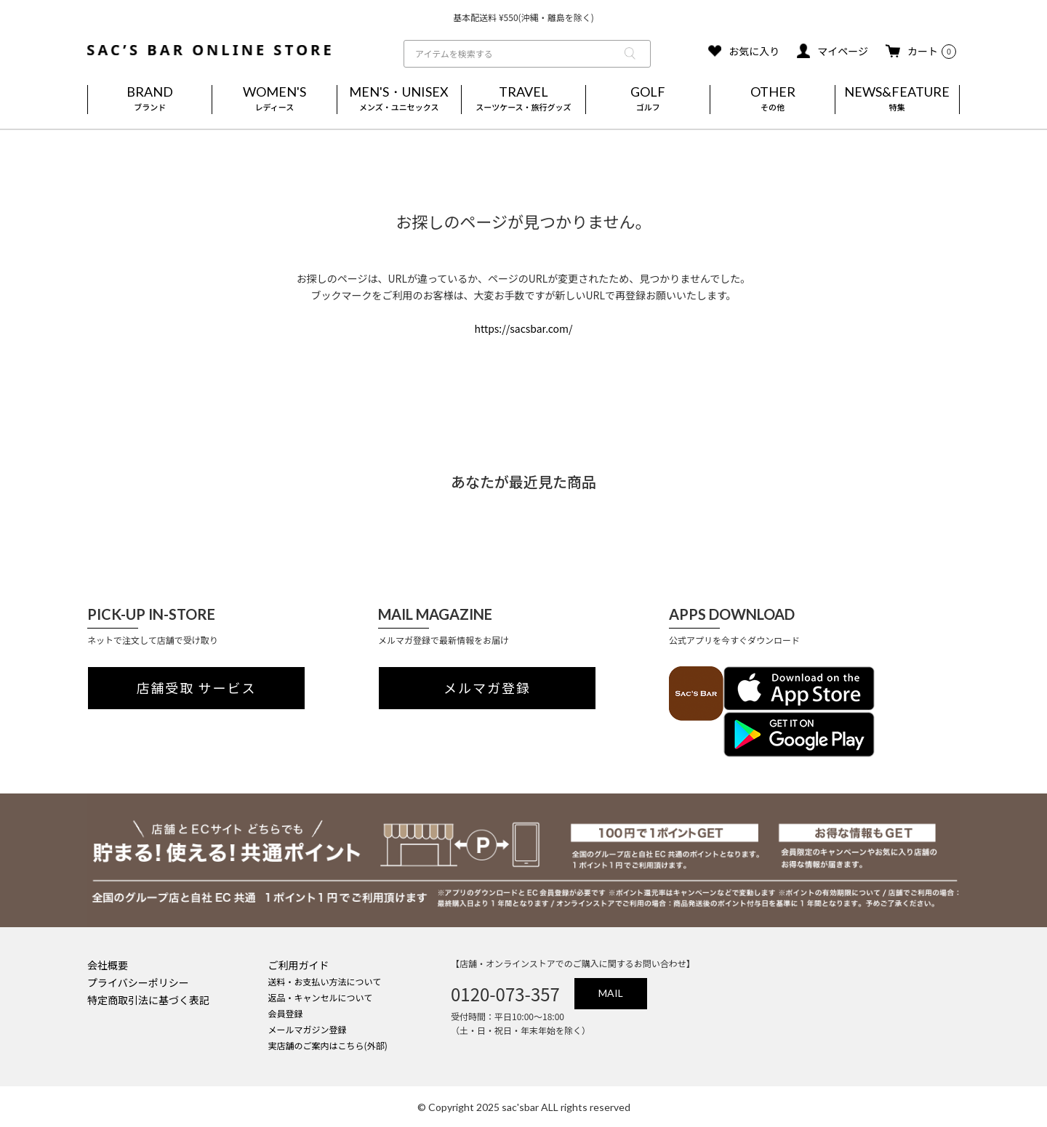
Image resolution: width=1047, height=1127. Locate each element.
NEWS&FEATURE (897, 100)
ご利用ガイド (298, 965)
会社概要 (107, 965)
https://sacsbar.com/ (523, 328)
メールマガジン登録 (307, 1029)
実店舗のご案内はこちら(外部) (328, 1045)
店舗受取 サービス (197, 688)
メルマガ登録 (487, 688)
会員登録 (285, 1013)
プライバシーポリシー (138, 982)
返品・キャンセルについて (320, 997)
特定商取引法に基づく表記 (148, 1000)
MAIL (610, 993)
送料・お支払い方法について (325, 981)
